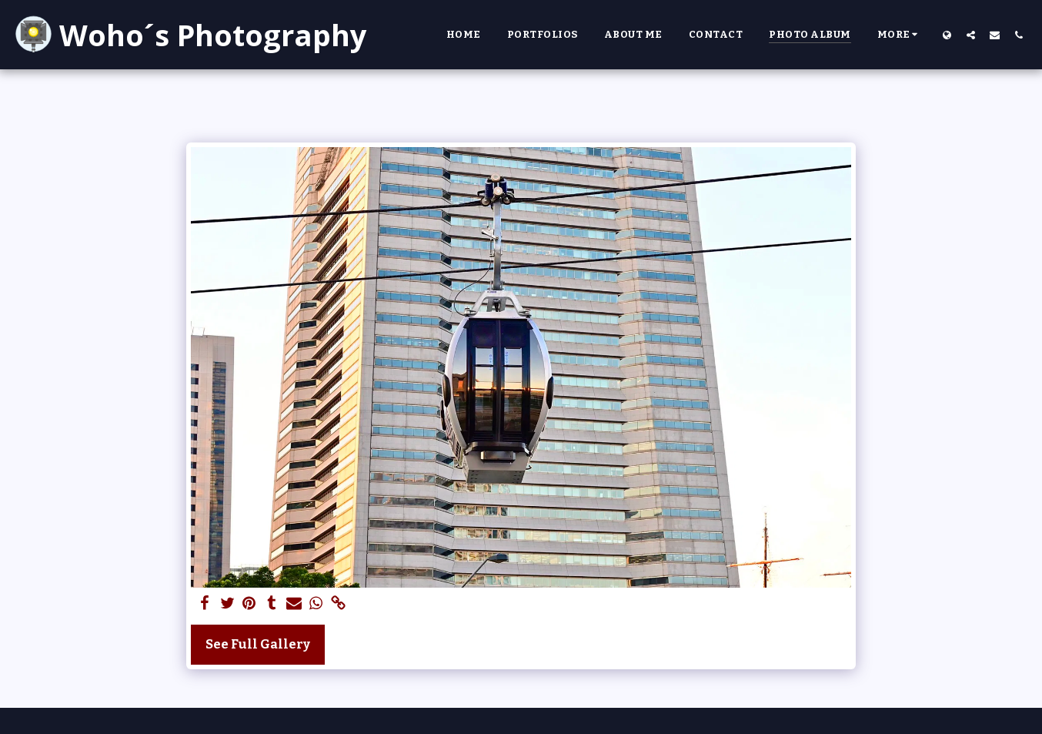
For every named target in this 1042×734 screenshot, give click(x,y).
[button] (971, 34)
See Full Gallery (257, 644)
